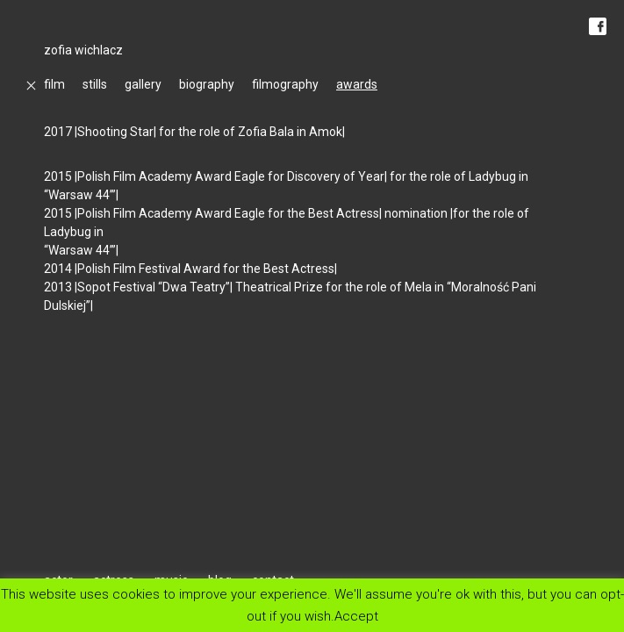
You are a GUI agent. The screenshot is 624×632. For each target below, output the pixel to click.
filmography (285, 84)
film (54, 84)
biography (206, 84)
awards (356, 84)
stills (94, 84)
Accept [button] (356, 615)
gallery (143, 84)
